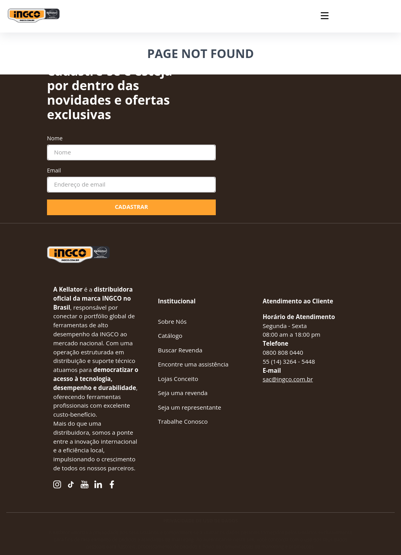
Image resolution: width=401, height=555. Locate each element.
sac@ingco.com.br (288, 379)
